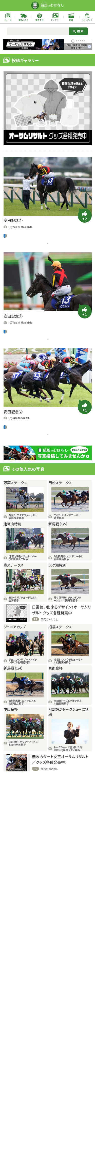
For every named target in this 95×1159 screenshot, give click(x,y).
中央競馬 (9, 236)
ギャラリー (14, 262)
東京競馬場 (15, 272)
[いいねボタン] (85, 216)
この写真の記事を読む (48, 248)
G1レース (21, 236)
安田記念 (63, 262)
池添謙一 (37, 272)
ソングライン (39, 262)
